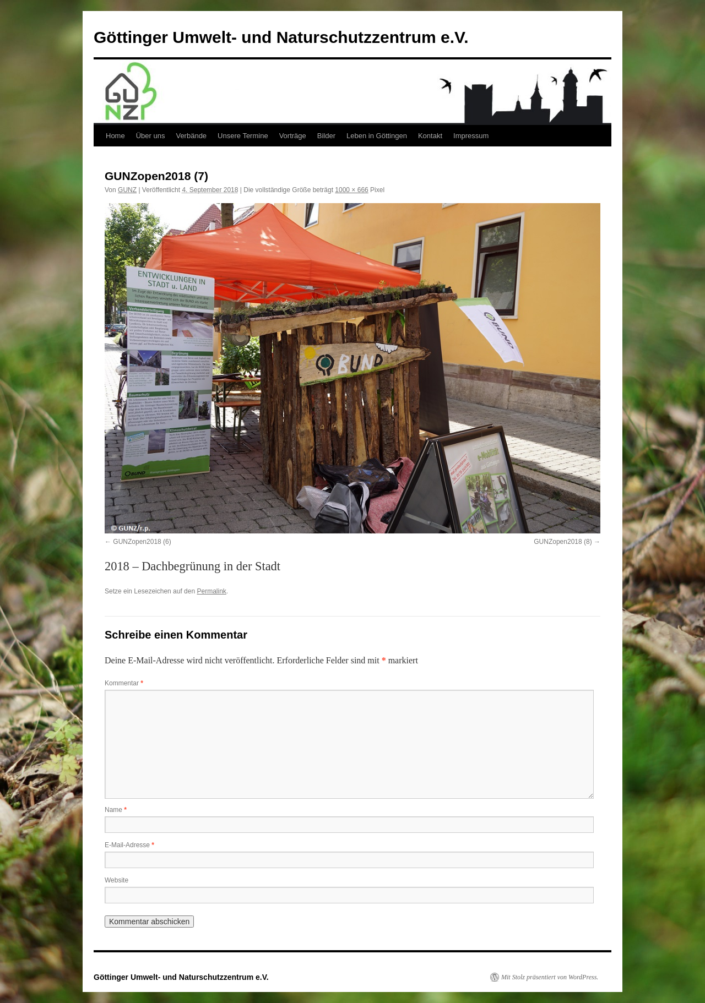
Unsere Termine (243, 136)
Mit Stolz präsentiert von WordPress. (549, 977)
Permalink (211, 591)
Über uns (150, 136)
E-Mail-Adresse (129, 845)
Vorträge (292, 136)
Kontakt (430, 136)
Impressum (471, 136)
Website (116, 880)
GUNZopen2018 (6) (142, 542)
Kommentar (124, 683)
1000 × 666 (351, 190)
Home (115, 136)
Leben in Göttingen (376, 136)
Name (116, 810)
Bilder (326, 136)
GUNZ (127, 190)
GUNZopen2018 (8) (563, 542)
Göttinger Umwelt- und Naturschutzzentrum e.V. (281, 37)
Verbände (191, 136)
